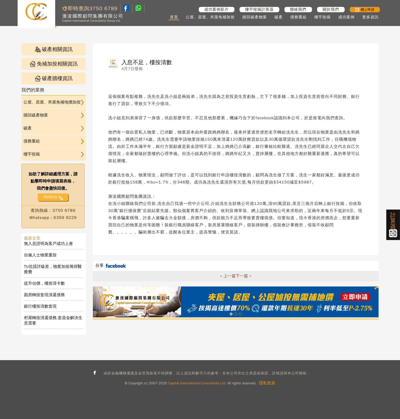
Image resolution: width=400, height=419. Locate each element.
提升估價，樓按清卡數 (44, 283)
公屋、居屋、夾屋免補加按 (210, 17)
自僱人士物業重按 (40, 255)
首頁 (174, 17)
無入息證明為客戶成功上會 (48, 243)
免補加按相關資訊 (54, 64)
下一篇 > (244, 276)
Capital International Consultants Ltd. (197, 383)
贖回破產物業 (254, 17)
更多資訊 (370, 17)
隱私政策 (267, 383)
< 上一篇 (228, 276)
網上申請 (364, 9)
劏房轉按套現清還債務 (44, 294)
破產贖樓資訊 (54, 78)
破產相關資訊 (54, 49)
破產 (278, 17)
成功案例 (346, 17)
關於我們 (331, 9)
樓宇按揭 (322, 17)
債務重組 (298, 17)
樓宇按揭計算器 (259, 9)
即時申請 (50, 197)
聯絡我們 (298, 9)
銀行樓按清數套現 (40, 306)
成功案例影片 (216, 9)
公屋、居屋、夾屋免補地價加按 (52, 102)
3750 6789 (103, 8)
